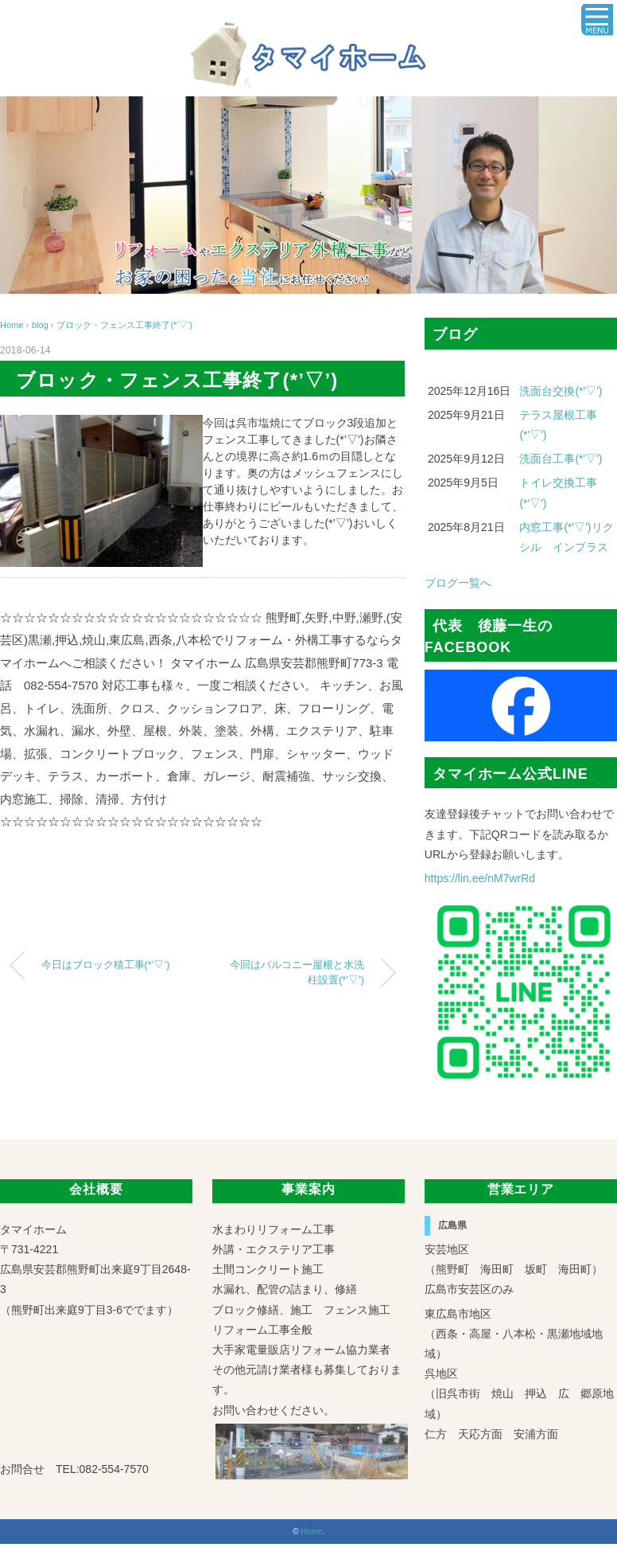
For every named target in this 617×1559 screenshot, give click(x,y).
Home (311, 1531)
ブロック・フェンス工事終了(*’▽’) (124, 325)
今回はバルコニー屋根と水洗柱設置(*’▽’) (297, 972)
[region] (308, 195)
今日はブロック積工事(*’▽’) (105, 965)
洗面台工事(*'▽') (560, 458)
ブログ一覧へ (458, 582)
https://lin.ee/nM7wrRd (480, 878)
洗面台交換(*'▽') (560, 391)
